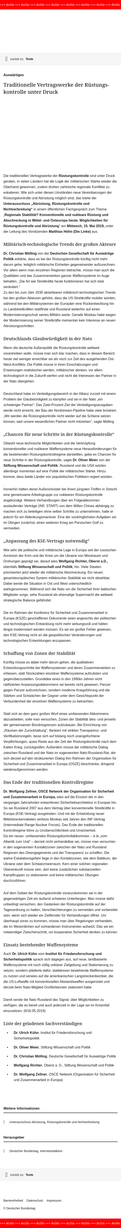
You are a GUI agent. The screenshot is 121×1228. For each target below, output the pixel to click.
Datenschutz (35, 1200)
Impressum (54, 1200)
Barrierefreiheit (13, 1200)
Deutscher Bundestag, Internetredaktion (36, 1151)
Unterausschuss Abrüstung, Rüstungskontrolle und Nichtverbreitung (54, 1122)
